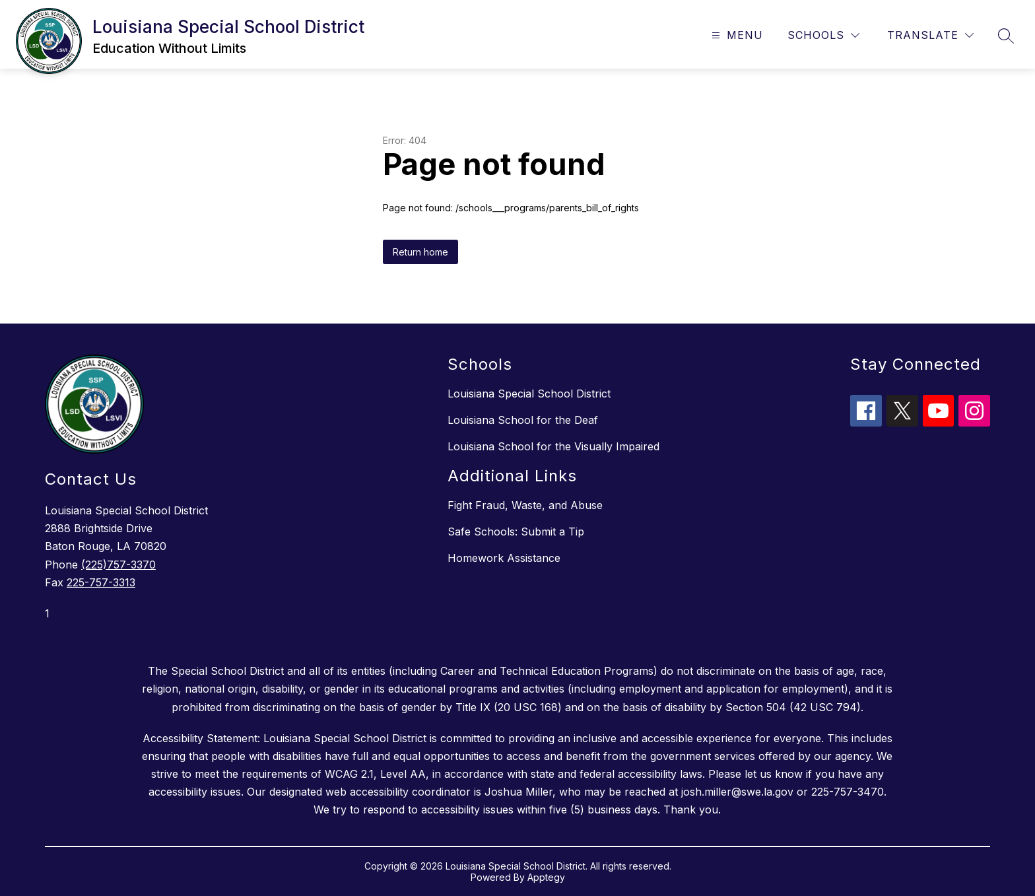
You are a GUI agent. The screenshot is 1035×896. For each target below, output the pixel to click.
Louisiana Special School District (529, 393)
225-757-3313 (101, 582)
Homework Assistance (504, 558)
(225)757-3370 (118, 564)
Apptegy (546, 877)
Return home (420, 252)
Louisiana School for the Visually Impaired (553, 446)
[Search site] (1006, 36)
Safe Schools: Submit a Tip (516, 531)
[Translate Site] (930, 35)
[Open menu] (735, 35)
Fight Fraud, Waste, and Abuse (525, 505)
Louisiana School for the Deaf (523, 420)
